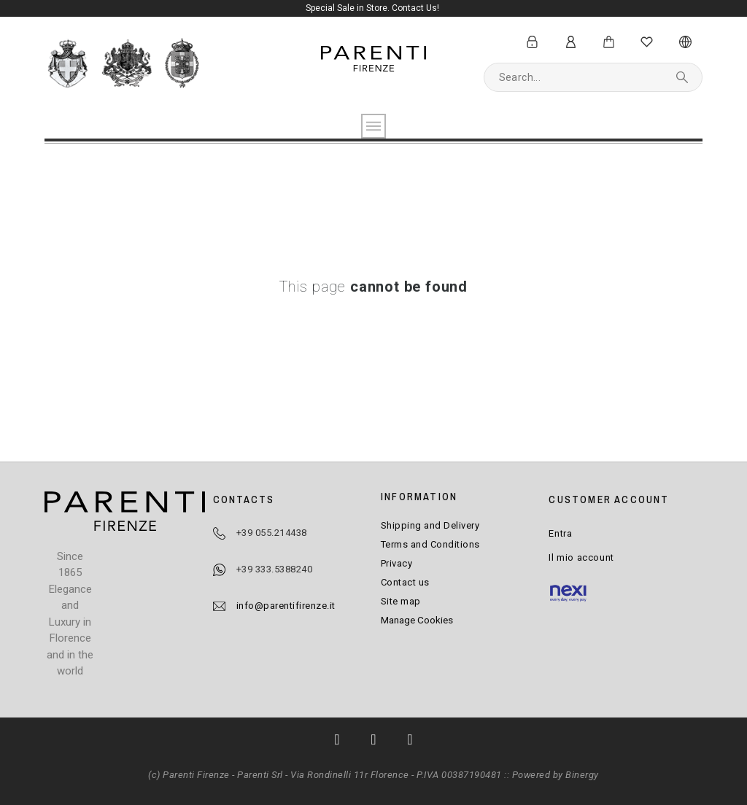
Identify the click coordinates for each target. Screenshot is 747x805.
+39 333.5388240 (274, 569)
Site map (401, 601)
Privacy (397, 563)
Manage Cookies (417, 620)
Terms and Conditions (430, 544)
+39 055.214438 (271, 532)
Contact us (405, 582)
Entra (560, 533)
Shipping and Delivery (430, 525)
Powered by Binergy (555, 774)
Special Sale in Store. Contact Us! (373, 8)
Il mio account (581, 557)
